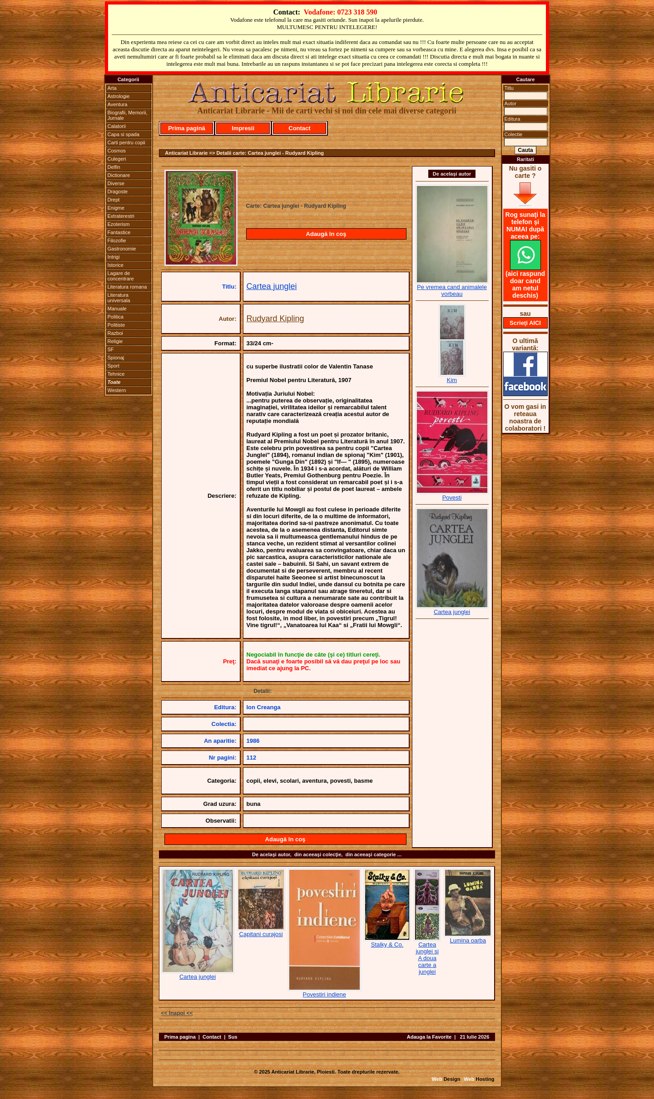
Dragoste (118, 191)
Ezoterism (119, 224)
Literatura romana (127, 286)
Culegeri (117, 159)
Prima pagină (186, 128)
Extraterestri (121, 216)
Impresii (243, 128)
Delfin (114, 167)
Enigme (116, 208)
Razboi (115, 333)
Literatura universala (119, 297)
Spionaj (116, 357)
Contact (299, 128)
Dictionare (119, 175)
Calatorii (117, 126)
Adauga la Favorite (429, 1037)
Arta (112, 88)
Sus (232, 1037)
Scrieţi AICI (525, 322)
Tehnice (116, 374)
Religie (115, 341)
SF (111, 349)
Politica (116, 316)
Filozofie (117, 240)
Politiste (116, 325)
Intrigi (114, 257)
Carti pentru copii (126, 142)
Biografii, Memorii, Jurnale (128, 115)
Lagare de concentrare (121, 275)
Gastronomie (122, 248)
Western (117, 390)
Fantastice (119, 232)
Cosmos (117, 150)
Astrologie (119, 96)
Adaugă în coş (326, 234)
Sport (113, 365)
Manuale (117, 308)
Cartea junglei (272, 286)
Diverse (116, 183)
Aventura (118, 104)
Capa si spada (123, 134)
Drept (114, 199)
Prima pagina (180, 1037)
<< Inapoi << (177, 1013)
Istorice (116, 265)
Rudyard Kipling (275, 318)
